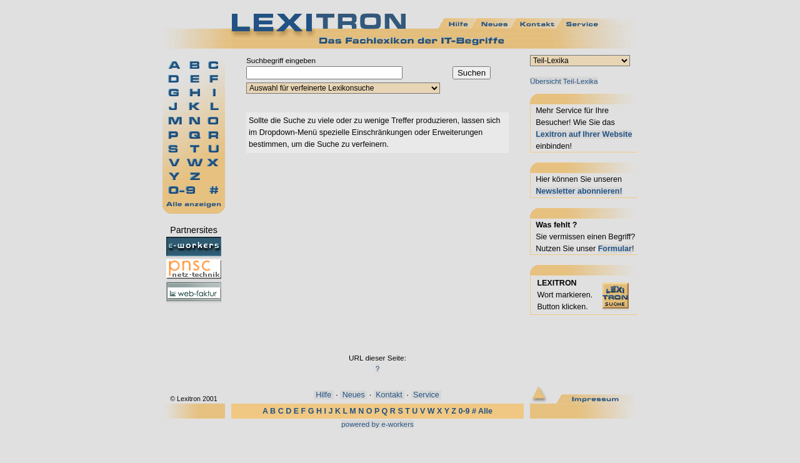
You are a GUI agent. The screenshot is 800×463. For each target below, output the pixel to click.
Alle (485, 411)
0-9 (463, 411)
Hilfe (324, 395)
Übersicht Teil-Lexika (564, 81)
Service (426, 395)
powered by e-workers (377, 424)
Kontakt (389, 395)
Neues (353, 395)
